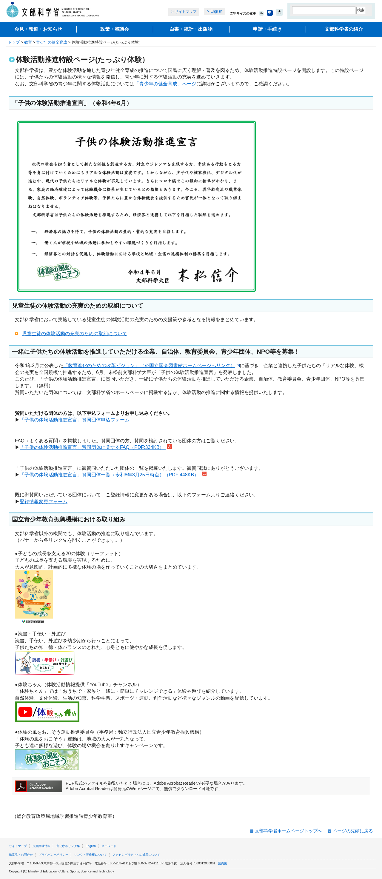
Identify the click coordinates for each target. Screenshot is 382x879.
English (216, 11)
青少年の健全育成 (51, 42)
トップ (14, 42)
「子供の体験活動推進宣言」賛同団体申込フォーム (75, 419)
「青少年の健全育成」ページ (165, 83)
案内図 (222, 863)
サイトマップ (185, 12)
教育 (28, 42)
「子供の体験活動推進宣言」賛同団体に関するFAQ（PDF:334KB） (96, 447)
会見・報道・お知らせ (38, 29)
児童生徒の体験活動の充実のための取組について (74, 333)
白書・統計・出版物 (191, 29)
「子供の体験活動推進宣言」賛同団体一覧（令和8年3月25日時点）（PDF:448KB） (110, 474)
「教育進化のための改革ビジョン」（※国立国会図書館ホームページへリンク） (151, 365)
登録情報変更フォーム (43, 501)
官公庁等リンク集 (68, 846)
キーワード (108, 846)
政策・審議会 (114, 29)
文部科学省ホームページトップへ (288, 830)
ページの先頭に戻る (353, 830)
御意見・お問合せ (21, 854)
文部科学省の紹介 (344, 29)
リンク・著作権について (90, 854)
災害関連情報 (41, 846)
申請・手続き (267, 29)
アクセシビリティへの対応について (136, 854)
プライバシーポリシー (53, 854)
